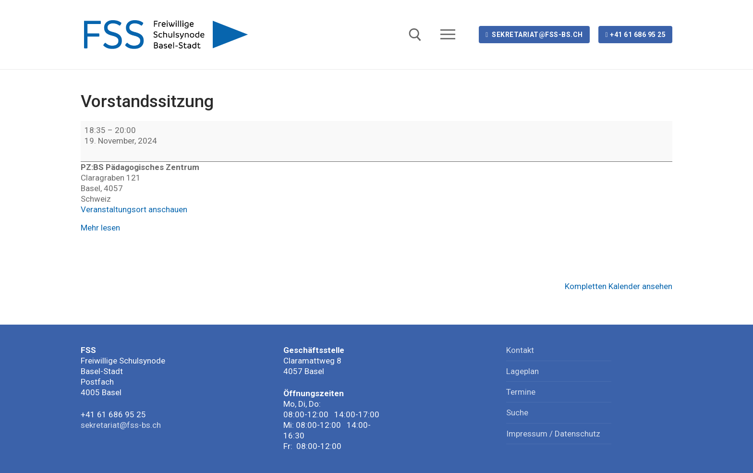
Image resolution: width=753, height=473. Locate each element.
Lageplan (522, 371)
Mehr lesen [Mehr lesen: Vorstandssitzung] (100, 227)
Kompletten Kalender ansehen (618, 286)
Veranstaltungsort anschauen (134, 209)
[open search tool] (415, 34)
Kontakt (520, 350)
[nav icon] (450, 34)
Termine (520, 392)
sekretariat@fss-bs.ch (534, 34)
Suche (517, 412)
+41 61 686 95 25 (635, 34)
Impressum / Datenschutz (553, 433)
